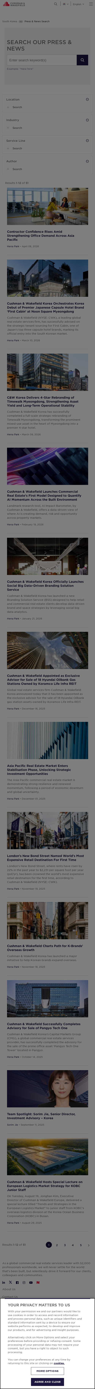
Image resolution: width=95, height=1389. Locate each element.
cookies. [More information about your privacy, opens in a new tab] (59, 1363)
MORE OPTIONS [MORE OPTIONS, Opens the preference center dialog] (47, 1370)
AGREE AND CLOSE (47, 1381)
